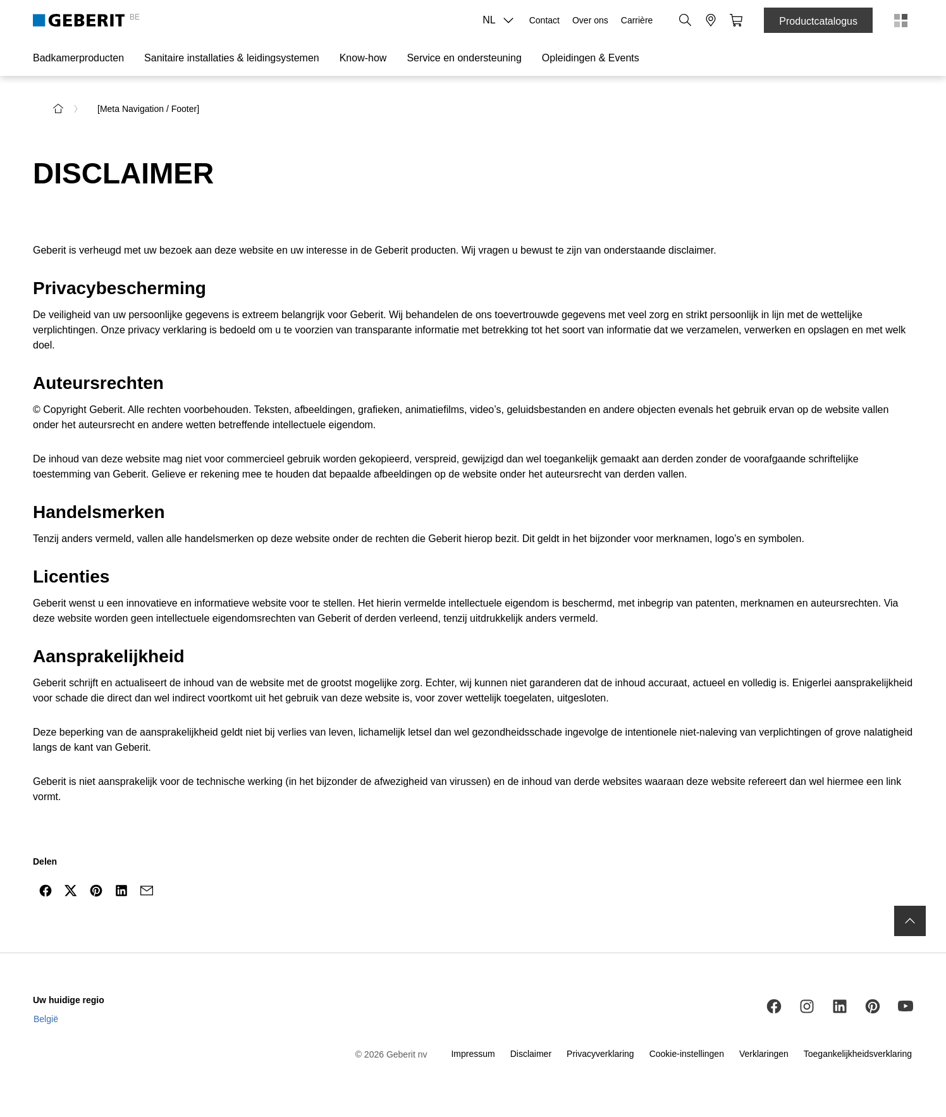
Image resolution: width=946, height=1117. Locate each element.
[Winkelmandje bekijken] (736, 20)
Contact (544, 20)
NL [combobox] (501, 20)
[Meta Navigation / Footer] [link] (148, 109)
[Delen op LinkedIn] (121, 890)
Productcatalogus (818, 21)
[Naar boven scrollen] (910, 921)
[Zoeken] (685, 20)
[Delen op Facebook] (45, 890)
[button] (685, 20)
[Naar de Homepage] (58, 108)
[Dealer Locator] (710, 20)
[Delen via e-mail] (146, 890)
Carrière (637, 20)
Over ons (590, 20)
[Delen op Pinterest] (96, 890)
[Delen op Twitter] (70, 890)
